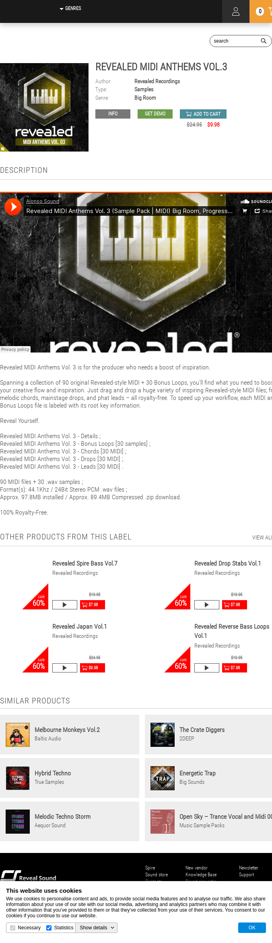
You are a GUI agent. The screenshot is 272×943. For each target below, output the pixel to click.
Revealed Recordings (157, 81)
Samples (143, 89)
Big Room (145, 98)
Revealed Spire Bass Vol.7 (84, 563)
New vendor (196, 868)
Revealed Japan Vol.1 (79, 626)
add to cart (207, 114)
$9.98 (93, 667)
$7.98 (93, 604)
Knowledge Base (200, 874)
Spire (150, 868)
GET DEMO (155, 114)
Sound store (156, 874)
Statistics (63, 928)
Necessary (29, 928)
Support (246, 874)
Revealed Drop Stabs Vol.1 (227, 563)
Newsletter (248, 868)
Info (112, 114)
